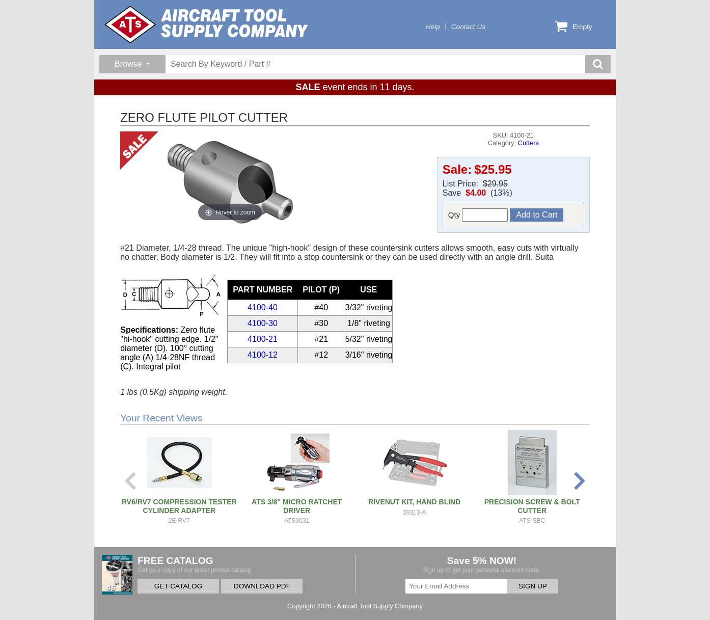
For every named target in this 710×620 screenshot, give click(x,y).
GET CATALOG (178, 586)
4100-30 (263, 323)
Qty (478, 215)
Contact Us (468, 27)
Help (433, 27)
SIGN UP (532, 586)
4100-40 (263, 307)
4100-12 (263, 355)
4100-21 (263, 339)
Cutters (528, 143)
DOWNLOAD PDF (262, 586)
